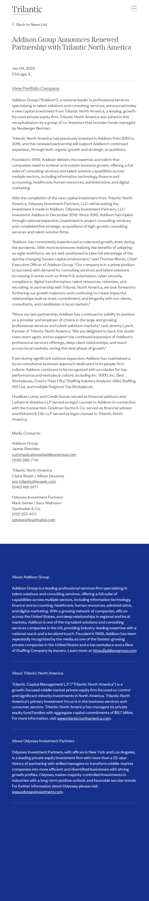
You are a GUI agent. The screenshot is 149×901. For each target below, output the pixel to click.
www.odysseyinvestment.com (37, 791)
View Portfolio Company (35, 88)
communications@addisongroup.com (44, 454)
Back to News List (31, 24)
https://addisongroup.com (114, 650)
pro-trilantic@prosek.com (34, 481)
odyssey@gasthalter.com (33, 519)
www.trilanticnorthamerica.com (84, 718)
